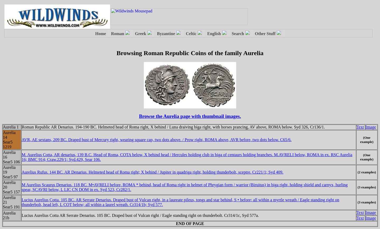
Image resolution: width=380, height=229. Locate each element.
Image (370, 127)
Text (360, 127)
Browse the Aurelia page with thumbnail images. (190, 116)
